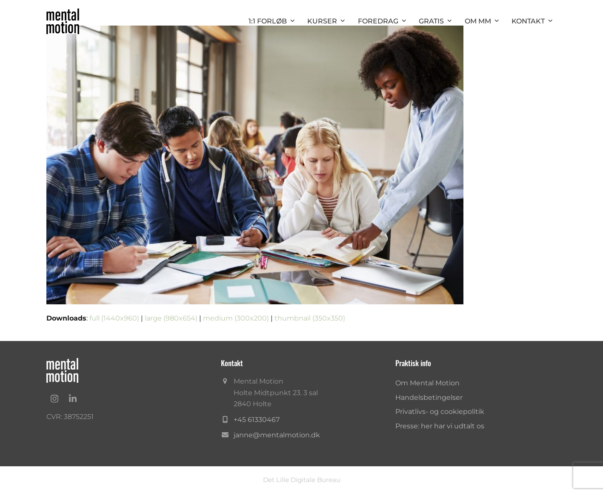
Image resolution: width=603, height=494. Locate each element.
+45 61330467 (257, 420)
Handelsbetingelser (429, 397)
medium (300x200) (236, 318)
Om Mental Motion (427, 383)
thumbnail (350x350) (309, 318)
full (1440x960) (114, 318)
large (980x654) (171, 318)
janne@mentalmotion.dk (277, 435)
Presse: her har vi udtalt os (439, 426)
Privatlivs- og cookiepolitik (439, 411)
